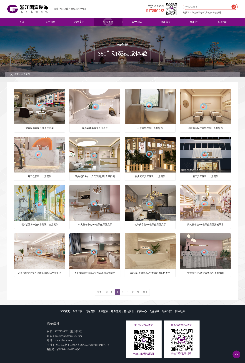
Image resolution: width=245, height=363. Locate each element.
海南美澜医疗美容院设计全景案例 (205, 128)
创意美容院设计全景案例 (150, 128)
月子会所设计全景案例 (39, 176)
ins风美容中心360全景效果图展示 (95, 224)
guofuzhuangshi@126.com (68, 336)
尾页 (145, 292)
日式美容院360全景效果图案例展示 (205, 224)
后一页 (135, 292)
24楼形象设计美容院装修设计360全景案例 (39, 273)
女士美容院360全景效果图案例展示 (205, 273)
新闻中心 (195, 21)
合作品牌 (155, 311)
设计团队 (137, 21)
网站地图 (180, 311)
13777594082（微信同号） (69, 331)
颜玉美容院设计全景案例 (205, 176)
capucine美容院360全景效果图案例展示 (150, 273)
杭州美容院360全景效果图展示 (150, 224)
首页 (21, 21)
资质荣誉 (166, 21)
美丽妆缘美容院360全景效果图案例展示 (94, 273)
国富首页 (65, 311)
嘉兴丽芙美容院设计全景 (95, 128)
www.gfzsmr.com (63, 340)
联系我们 (223, 21)
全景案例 (108, 21)
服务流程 (116, 311)
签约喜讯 (129, 311)
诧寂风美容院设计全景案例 (39, 128)
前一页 (109, 292)
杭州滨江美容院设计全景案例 (150, 176)
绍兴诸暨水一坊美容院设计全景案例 (39, 224)
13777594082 (155, 11)
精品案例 (79, 21)
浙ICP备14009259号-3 (68, 349)
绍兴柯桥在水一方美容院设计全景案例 (95, 176)
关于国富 (50, 21)
